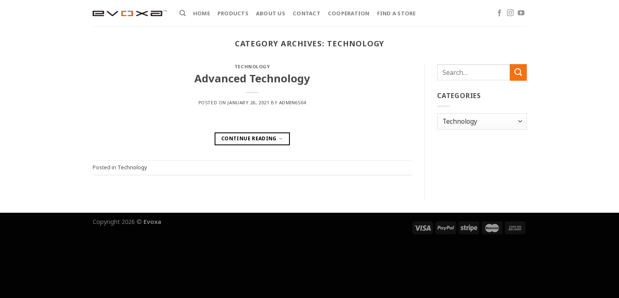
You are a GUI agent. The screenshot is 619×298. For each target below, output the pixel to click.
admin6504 (292, 102)
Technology (252, 66)
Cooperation (349, 13)
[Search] (182, 13)
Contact (306, 13)
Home (201, 13)
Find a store (396, 13)
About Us (270, 13)
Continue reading (252, 138)
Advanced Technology (252, 78)
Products (233, 13)
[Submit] (518, 72)
